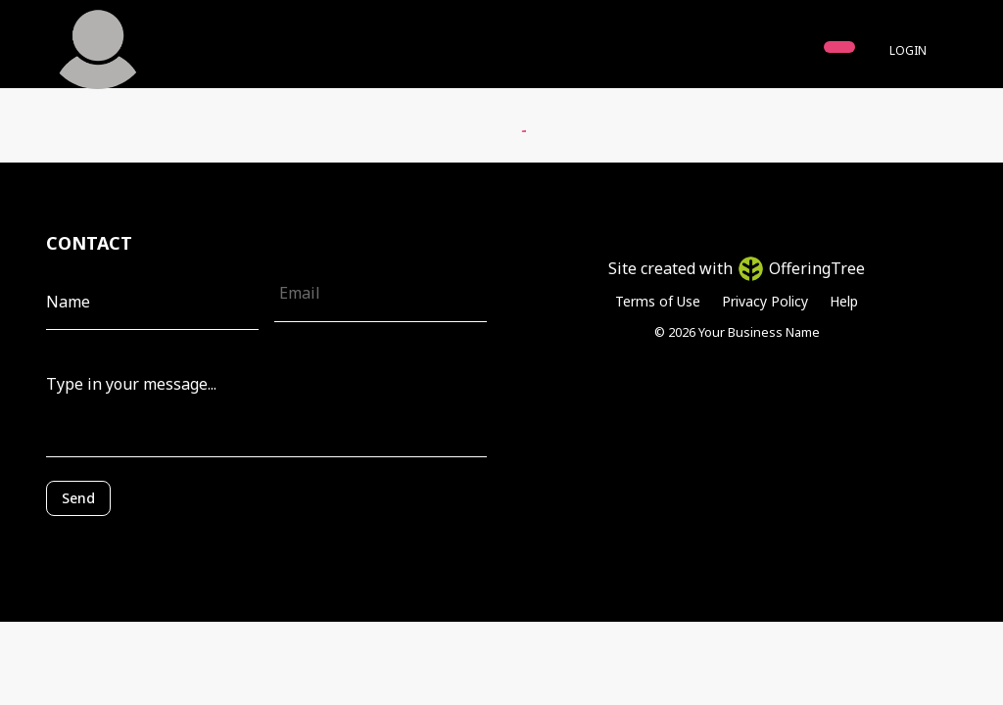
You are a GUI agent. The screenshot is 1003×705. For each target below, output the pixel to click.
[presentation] (133, 545)
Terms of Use (657, 301)
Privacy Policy (765, 301)
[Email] (380, 293)
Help (844, 301)
